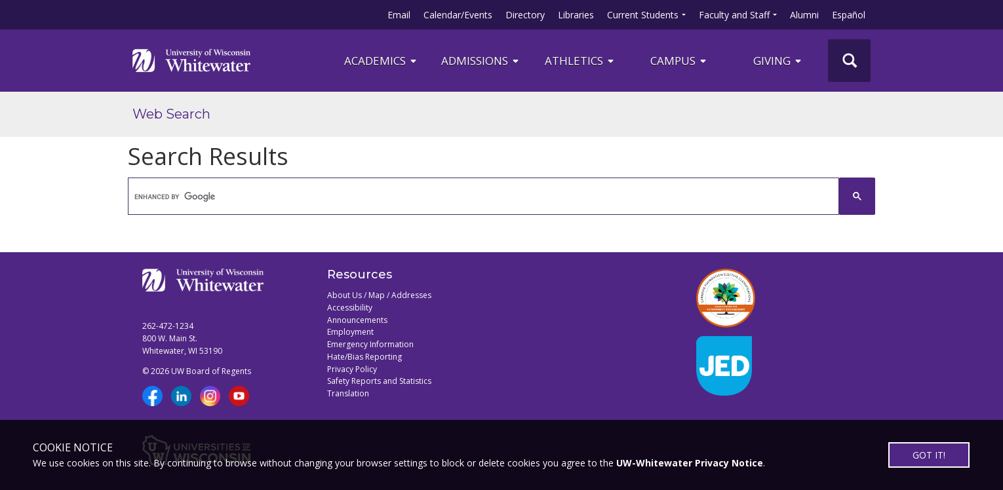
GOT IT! (929, 455)
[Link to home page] (191, 60)
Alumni (804, 15)
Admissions (481, 60)
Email (398, 15)
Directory (525, 15)
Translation (348, 393)
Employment (350, 331)
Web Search (171, 114)
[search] (484, 196)
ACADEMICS (381, 60)
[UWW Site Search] (849, 60)
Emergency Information (370, 344)
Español (848, 15)
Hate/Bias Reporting (364, 356)
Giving (778, 60)
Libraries (576, 15)
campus (679, 60)
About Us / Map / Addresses (379, 295)
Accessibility (349, 307)
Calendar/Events (457, 15)
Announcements (357, 320)
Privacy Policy (352, 369)
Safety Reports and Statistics (379, 380)
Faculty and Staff (734, 15)
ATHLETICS (580, 60)
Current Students (642, 15)
